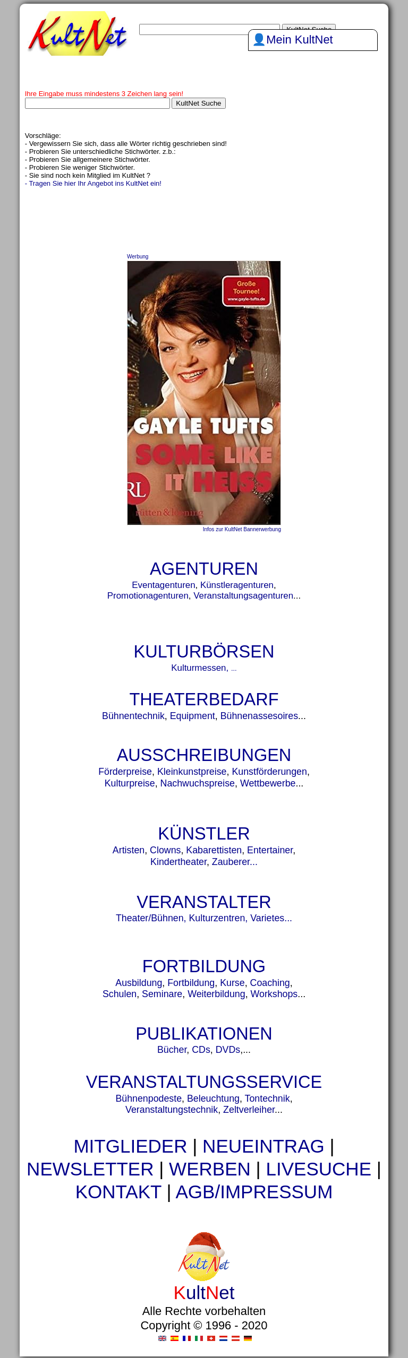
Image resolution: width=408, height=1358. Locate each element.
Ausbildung (138, 983)
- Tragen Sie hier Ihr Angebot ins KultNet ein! (93, 183)
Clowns (165, 850)
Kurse (232, 983)
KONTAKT (118, 1191)
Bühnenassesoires (259, 716)
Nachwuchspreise (197, 783)
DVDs (228, 1049)
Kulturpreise (130, 783)
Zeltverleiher (249, 1109)
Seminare (162, 994)
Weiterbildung (216, 994)
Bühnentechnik (133, 716)
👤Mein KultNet (292, 39)
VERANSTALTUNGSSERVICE (204, 1082)
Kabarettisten (214, 850)
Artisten (128, 850)
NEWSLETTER (90, 1168)
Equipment (192, 716)
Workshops (274, 994)
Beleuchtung (213, 1098)
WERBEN (210, 1168)
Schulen (120, 994)
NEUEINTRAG (263, 1146)
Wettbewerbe (268, 783)
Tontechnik (267, 1098)
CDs (201, 1049)
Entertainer (270, 850)
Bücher (171, 1049)
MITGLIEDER (130, 1146)
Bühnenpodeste (148, 1098)
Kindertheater (178, 862)
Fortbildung (191, 983)
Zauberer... (235, 862)
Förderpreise (125, 771)
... (234, 668)
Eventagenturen (163, 585)
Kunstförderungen (269, 771)
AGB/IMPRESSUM (254, 1191)
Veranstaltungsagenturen (243, 596)
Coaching (270, 983)
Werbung (137, 257)
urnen (147, 1211)
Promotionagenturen (148, 596)
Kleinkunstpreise (192, 771)
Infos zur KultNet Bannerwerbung (242, 529)
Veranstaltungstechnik (171, 1109)
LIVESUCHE (318, 1168)
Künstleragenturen (237, 585)
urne (153, 1211)
